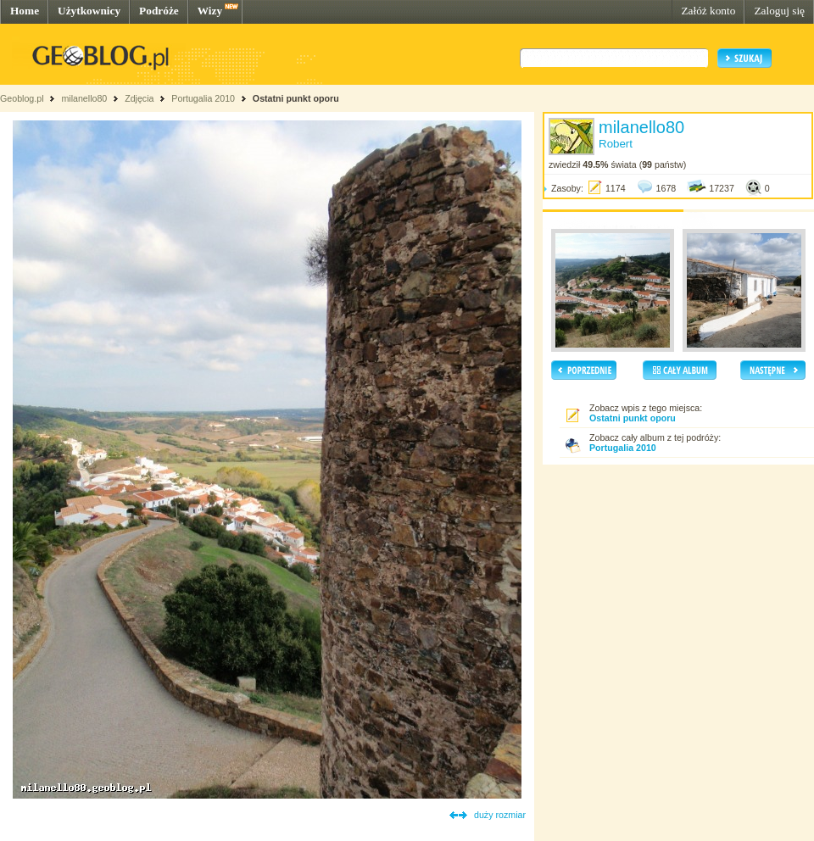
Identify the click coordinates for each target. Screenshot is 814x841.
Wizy (210, 10)
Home (24, 10)
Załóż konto (708, 10)
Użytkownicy (89, 10)
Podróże (159, 10)
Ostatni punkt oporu (296, 98)
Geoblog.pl (22, 98)
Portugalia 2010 (203, 98)
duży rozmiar (500, 815)
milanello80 (84, 98)
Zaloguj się (779, 10)
